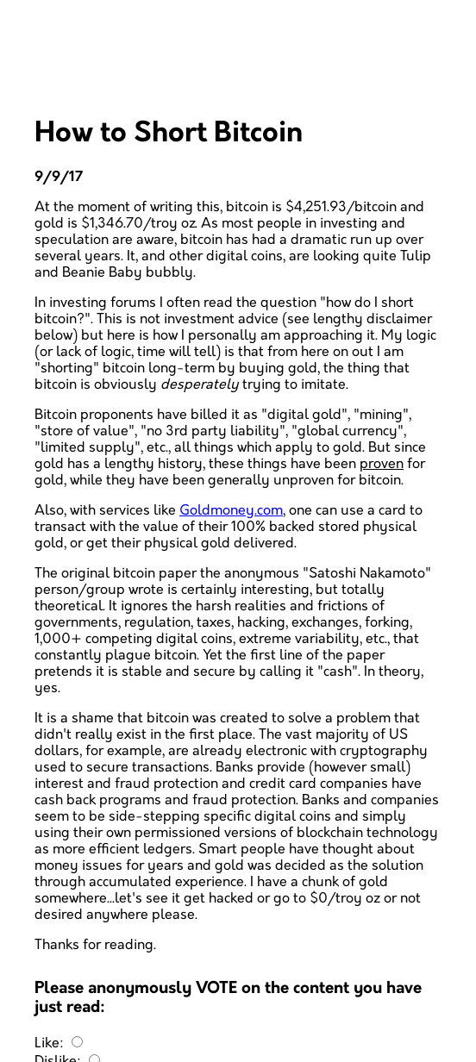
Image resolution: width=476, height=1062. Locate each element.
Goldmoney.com (231, 511)
